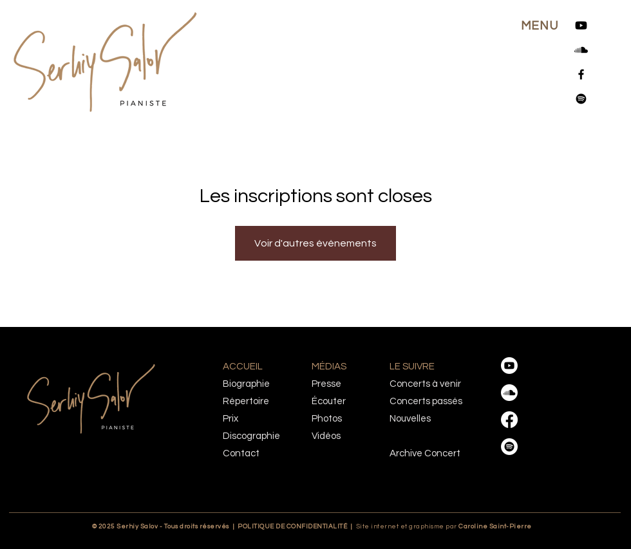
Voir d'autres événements (315, 243)
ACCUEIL (243, 366)
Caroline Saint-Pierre (470, 526)
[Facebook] (581, 74)
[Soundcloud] (581, 50)
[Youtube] (581, 25)
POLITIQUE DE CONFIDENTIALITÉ (292, 526)
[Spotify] (581, 99)
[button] (539, 25)
